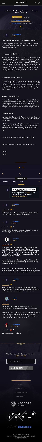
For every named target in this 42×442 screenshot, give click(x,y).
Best (21, 181)
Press (21, 384)
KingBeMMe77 (18, 20)
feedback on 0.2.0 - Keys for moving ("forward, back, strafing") (24, 190)
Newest (5, 181)
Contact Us (21, 396)
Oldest (14, 181)
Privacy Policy (21, 392)
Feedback (26, 17)
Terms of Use (21, 388)
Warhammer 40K (17, 17)
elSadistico (16, 23)
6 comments (21, 178)
